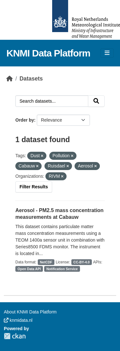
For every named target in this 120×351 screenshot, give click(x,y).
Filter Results (34, 186)
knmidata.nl (18, 320)
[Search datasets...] (51, 101)
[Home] (9, 78)
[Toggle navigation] (107, 53)
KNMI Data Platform (48, 53)
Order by (24, 120)
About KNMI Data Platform (30, 311)
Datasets (31, 78)
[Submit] (96, 101)
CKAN (15, 336)
